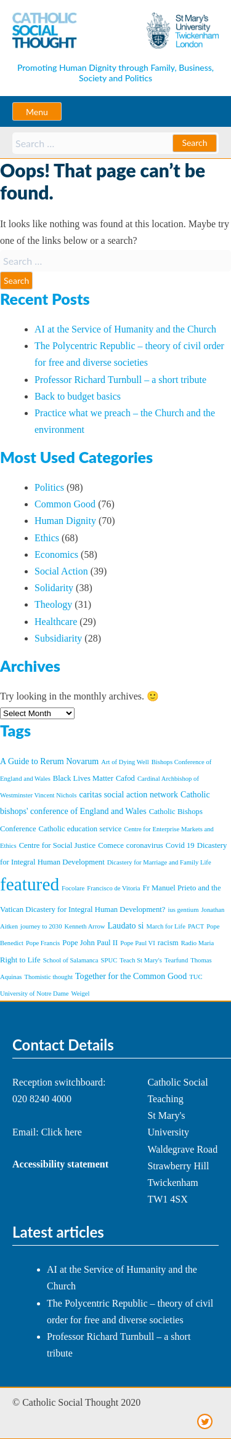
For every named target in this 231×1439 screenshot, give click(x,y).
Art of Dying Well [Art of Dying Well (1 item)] (124, 762)
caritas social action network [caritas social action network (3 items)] (128, 794)
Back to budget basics (77, 396)
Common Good (64, 504)
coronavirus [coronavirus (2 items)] (144, 845)
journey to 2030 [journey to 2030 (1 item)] (41, 926)
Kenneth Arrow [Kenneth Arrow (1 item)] (85, 926)
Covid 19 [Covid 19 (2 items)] (180, 845)
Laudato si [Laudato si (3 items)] (126, 925)
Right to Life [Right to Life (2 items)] (20, 960)
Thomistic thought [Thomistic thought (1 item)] (49, 976)
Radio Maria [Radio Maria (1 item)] (197, 943)
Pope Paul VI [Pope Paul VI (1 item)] (137, 943)
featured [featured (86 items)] (29, 884)
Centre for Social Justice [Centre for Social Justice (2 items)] (57, 845)
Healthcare (55, 621)
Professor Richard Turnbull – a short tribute (120, 379)
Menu (37, 112)
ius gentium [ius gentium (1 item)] (183, 909)
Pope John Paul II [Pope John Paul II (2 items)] (90, 942)
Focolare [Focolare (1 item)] (73, 888)
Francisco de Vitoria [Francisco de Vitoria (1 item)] (113, 888)
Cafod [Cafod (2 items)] (125, 778)
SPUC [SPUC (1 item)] (109, 960)
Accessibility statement (60, 1164)
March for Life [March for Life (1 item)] (166, 926)
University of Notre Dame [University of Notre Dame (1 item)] (34, 993)
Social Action (61, 571)
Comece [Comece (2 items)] (111, 845)
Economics (56, 554)
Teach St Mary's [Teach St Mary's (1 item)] (141, 960)
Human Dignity (65, 520)
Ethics (46, 538)
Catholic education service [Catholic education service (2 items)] (80, 828)
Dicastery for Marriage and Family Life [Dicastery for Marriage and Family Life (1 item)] (159, 862)
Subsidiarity (58, 638)
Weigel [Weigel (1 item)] (80, 993)
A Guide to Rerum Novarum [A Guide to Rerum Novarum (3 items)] (49, 761)
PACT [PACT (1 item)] (196, 926)
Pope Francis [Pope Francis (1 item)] (43, 943)
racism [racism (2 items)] (168, 942)
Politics (49, 487)
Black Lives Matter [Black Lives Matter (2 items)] (83, 778)
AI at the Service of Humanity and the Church (125, 329)
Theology (53, 604)
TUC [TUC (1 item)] (195, 976)
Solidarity (53, 587)
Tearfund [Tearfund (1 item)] (176, 960)
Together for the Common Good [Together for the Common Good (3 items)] (131, 976)
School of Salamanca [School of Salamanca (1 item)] (71, 960)
